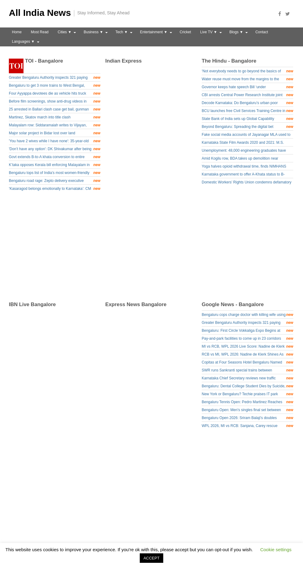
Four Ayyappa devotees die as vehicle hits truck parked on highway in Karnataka (54, 94)
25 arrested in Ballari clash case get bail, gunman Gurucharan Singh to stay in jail (54, 110)
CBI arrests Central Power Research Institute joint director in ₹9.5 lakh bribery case (247, 95)
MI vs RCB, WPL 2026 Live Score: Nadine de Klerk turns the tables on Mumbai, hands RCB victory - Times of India (247, 347)
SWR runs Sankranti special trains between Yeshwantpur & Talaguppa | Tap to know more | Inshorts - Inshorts (247, 370)
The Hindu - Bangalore (229, 61)
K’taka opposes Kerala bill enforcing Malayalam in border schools (54, 165)
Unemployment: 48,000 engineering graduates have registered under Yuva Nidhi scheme (244, 151)
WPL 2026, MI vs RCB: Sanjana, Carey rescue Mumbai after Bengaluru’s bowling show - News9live (247, 426)
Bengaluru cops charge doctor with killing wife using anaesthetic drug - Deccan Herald (247, 315)
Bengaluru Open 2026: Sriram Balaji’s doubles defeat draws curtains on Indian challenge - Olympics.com (247, 418)
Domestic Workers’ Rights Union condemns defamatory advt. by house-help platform (246, 183)
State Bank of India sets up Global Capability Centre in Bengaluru (247, 119)
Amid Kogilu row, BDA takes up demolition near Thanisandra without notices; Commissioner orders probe (243, 159)
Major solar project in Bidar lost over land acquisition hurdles (54, 133)
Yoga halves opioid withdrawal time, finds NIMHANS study (244, 167)
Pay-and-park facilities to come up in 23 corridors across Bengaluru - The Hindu (247, 339)
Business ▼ (93, 32)
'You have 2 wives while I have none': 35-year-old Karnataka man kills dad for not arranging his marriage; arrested (54, 141)
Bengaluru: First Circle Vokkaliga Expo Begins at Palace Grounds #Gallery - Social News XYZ (247, 331)
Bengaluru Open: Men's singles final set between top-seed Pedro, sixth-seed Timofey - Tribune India (247, 410)
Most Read (40, 32)
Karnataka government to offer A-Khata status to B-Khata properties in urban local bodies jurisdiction (243, 175)
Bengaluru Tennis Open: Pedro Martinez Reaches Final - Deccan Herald (247, 402)
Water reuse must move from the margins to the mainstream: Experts (247, 79)
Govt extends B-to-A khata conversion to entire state (54, 157)
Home (17, 32)
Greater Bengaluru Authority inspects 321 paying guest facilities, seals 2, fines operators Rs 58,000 (54, 78)
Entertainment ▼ (154, 32)
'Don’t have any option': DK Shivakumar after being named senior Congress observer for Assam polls (54, 149)
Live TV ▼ (208, 32)
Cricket (185, 32)
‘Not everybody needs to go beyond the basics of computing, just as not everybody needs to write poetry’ (247, 71)
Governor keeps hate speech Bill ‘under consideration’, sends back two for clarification (247, 87)
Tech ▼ (121, 32)
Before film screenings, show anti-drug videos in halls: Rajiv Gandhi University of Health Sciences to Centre (54, 102)
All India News (40, 12)
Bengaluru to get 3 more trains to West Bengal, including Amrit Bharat (54, 86)
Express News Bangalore (136, 304)
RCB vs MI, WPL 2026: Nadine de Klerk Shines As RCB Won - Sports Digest (247, 355)
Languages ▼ (23, 41)
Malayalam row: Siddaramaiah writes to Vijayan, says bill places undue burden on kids (54, 125)
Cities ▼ (64, 32)
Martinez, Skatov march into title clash (54, 117)
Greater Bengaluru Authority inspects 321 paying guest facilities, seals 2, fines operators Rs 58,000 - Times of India (247, 323)
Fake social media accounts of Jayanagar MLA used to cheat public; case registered (246, 135)
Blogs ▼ (236, 32)
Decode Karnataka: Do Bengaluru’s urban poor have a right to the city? (247, 103)
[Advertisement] (154, 247)
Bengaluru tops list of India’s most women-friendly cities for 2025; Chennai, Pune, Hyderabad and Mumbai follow (54, 173)
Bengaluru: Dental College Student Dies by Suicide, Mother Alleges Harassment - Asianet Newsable (247, 386)
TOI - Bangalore (44, 61)
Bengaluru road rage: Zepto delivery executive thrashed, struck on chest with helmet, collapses (54, 181)
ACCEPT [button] (151, 558)
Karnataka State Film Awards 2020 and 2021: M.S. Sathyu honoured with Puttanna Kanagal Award (243, 143)
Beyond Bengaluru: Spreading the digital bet (247, 126)
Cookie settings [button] (276, 549)
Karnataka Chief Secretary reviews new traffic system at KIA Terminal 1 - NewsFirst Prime (247, 378)
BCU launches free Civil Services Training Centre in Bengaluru (247, 111)
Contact (261, 32)
